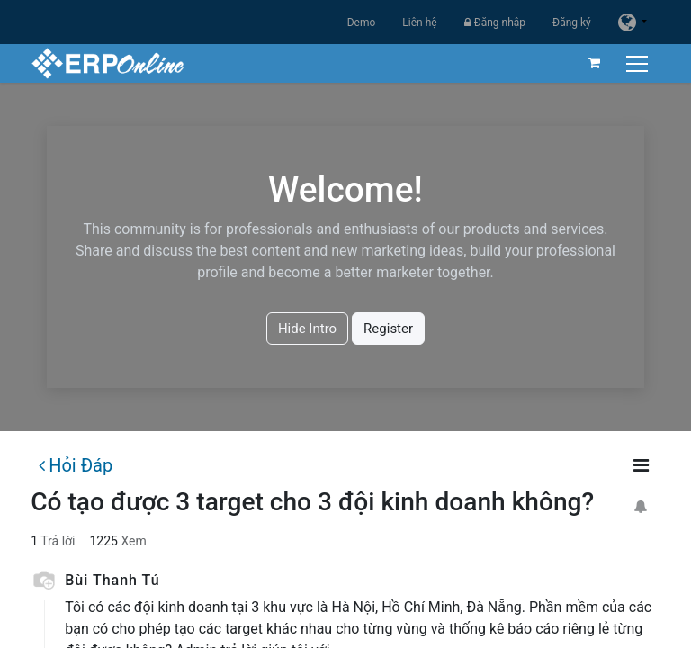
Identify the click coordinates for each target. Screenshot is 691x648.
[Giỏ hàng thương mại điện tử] (595, 63)
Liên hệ (419, 22)
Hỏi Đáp (75, 465)
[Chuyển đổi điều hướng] (639, 63)
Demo (361, 22)
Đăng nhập (494, 22)
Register (388, 328)
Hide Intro (307, 328)
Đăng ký (571, 22)
